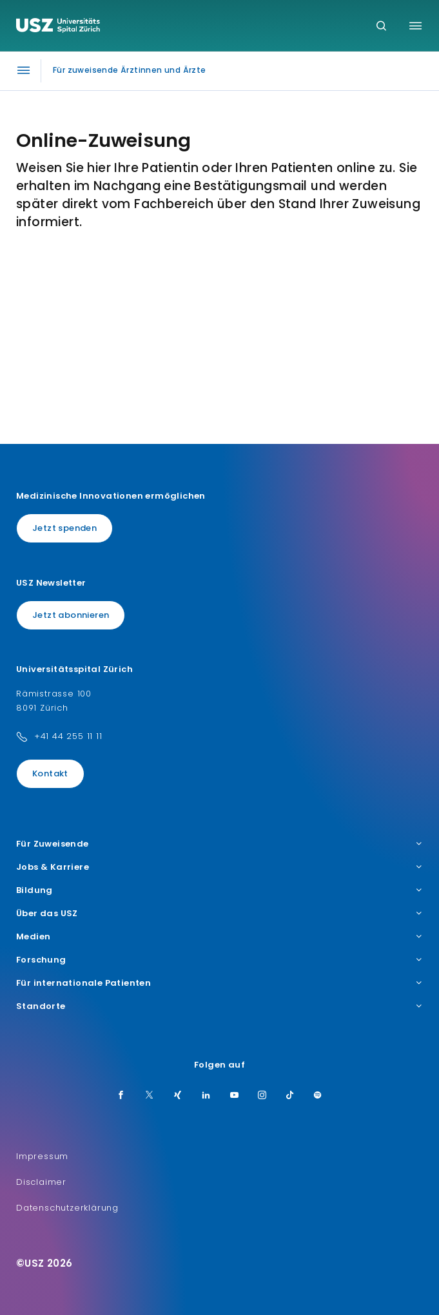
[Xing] (177, 1096)
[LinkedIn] (206, 1096)
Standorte (219, 1006)
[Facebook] (121, 1096)
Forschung (219, 960)
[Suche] (381, 26)
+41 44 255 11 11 (68, 736)
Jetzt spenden (64, 528)
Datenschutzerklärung (67, 1208)
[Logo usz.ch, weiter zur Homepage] (58, 27)
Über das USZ (219, 913)
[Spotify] (317, 1096)
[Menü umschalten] (415, 26)
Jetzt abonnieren (70, 615)
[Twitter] (149, 1096)
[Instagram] (262, 1096)
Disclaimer (41, 1182)
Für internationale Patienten (219, 983)
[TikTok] (290, 1096)
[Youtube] (234, 1096)
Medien (219, 937)
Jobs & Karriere (219, 867)
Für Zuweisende (219, 844)
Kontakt (50, 773)
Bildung (219, 890)
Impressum (42, 1156)
